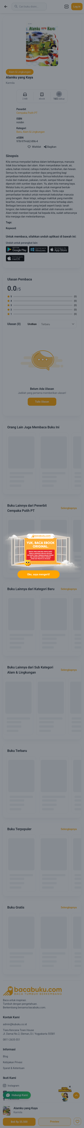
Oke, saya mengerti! (38, 574)
